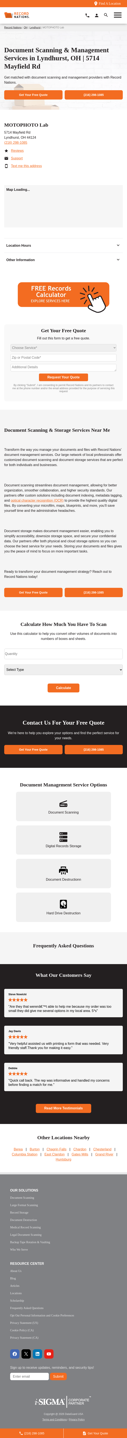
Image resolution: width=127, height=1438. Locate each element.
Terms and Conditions (54, 1419)
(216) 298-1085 (15, 142)
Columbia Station (24, 1154)
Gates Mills (80, 1154)
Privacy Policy (77, 1419)
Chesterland (102, 1149)
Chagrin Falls (56, 1149)
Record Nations (13, 27)
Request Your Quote (63, 377)
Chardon (79, 1149)
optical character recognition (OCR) (37, 500)
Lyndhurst (34, 27)
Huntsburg (63, 1159)
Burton (35, 1149)
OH (26, 27)
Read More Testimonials (63, 1108)
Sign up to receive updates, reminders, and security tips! (52, 1367)
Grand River (104, 1154)
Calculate (63, 688)
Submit (58, 1376)
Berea (18, 1149)
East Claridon (54, 1154)
